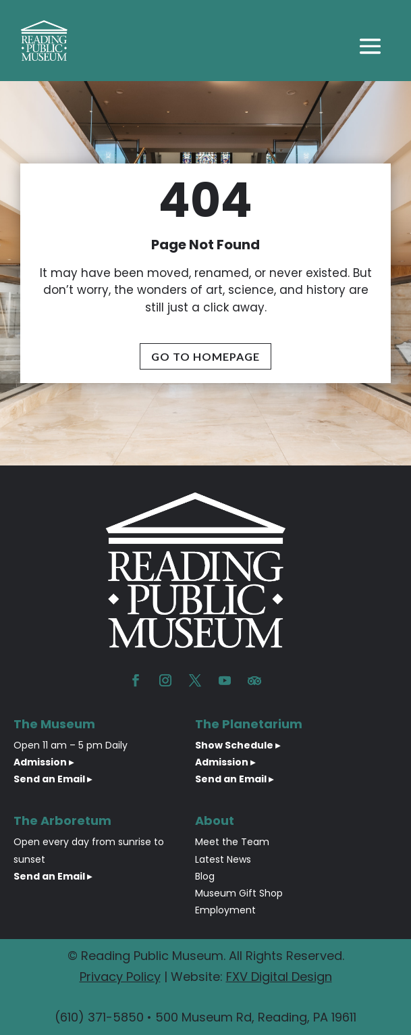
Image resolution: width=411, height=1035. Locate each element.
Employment (225, 910)
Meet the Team (232, 842)
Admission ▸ (43, 762)
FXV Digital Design (279, 976)
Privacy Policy (120, 976)
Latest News (223, 859)
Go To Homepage (205, 356)
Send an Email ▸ (52, 779)
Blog (205, 876)
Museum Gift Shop (239, 893)
